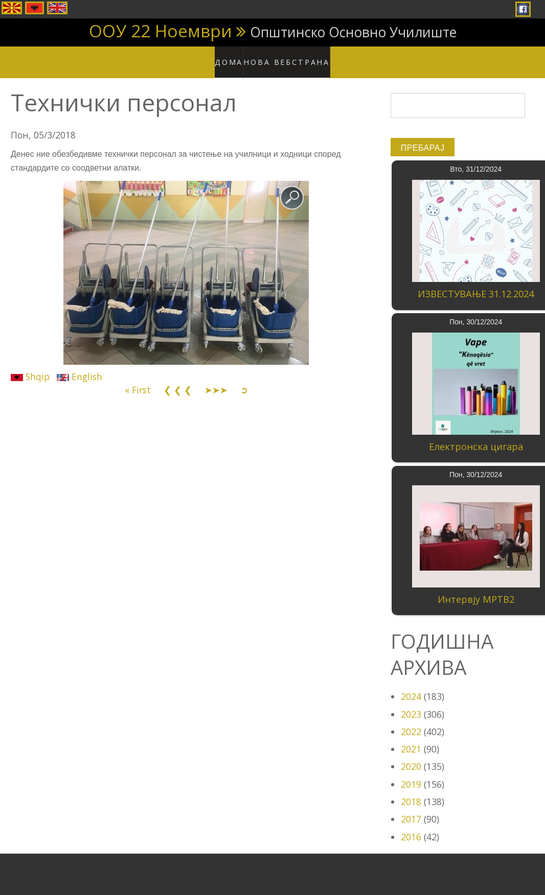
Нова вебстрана (289, 56)
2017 (411, 809)
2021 (411, 739)
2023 (411, 704)
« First (138, 380)
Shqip (30, 366)
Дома (235, 56)
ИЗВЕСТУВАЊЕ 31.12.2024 (476, 284)
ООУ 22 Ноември (160, 30)
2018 (411, 792)
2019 (411, 774)
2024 (411, 686)
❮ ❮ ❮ (178, 380)
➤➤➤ (216, 380)
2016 (411, 826)
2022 (411, 721)
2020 (411, 756)
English (79, 366)
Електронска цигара (476, 437)
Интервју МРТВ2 (476, 589)
